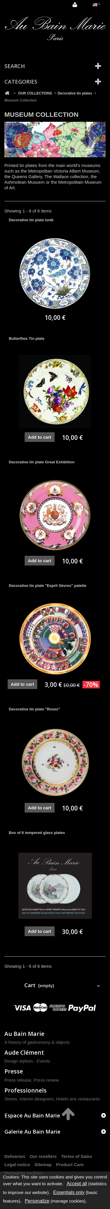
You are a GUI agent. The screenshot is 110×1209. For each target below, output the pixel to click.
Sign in (74, 4)
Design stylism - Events (27, 1060)
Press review (46, 1080)
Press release (17, 1080)
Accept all (77, 1183)
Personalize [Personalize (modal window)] (37, 1200)
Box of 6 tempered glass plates (37, 832)
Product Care (70, 1164)
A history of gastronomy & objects (37, 1042)
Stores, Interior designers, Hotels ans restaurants (52, 1098)
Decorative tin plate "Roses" (34, 709)
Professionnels (25, 1090)
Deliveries (14, 1156)
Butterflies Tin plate (26, 338)
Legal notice (17, 1164)
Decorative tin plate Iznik (31, 220)
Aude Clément (24, 1052)
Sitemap (43, 1164)
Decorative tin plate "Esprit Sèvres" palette (47, 585)
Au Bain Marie (24, 1034)
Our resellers (43, 1156)
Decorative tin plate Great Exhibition (42, 462)
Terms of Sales (76, 1156)
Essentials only (68, 1192)
